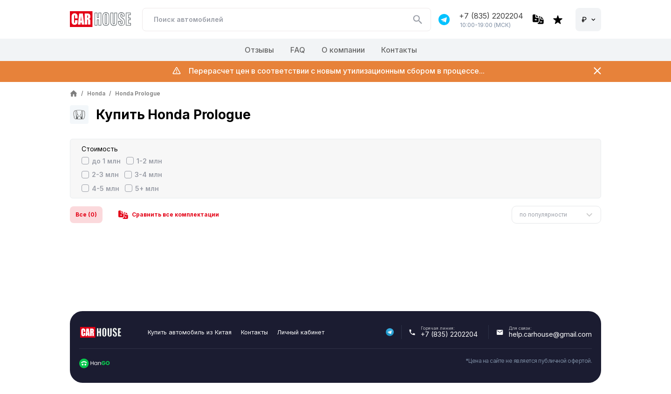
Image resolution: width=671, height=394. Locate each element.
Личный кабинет (300, 332)
